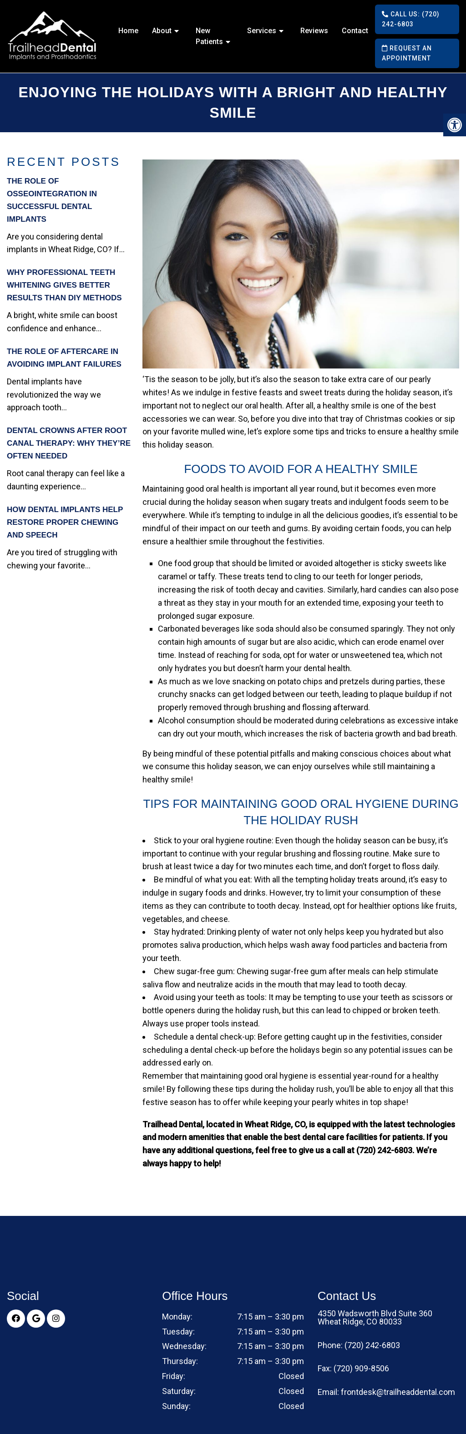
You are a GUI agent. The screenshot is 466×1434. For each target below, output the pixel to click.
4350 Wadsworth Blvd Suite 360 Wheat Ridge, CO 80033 (375, 1318)
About (162, 30)
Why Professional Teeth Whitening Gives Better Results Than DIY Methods (64, 285)
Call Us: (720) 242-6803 (411, 19)
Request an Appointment (407, 53)
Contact (355, 30)
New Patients (209, 36)
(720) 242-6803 (372, 1345)
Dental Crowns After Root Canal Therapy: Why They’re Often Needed (69, 443)
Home (128, 30)
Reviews (314, 30)
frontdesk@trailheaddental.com (398, 1392)
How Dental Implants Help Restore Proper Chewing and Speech (65, 522)
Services (261, 30)
